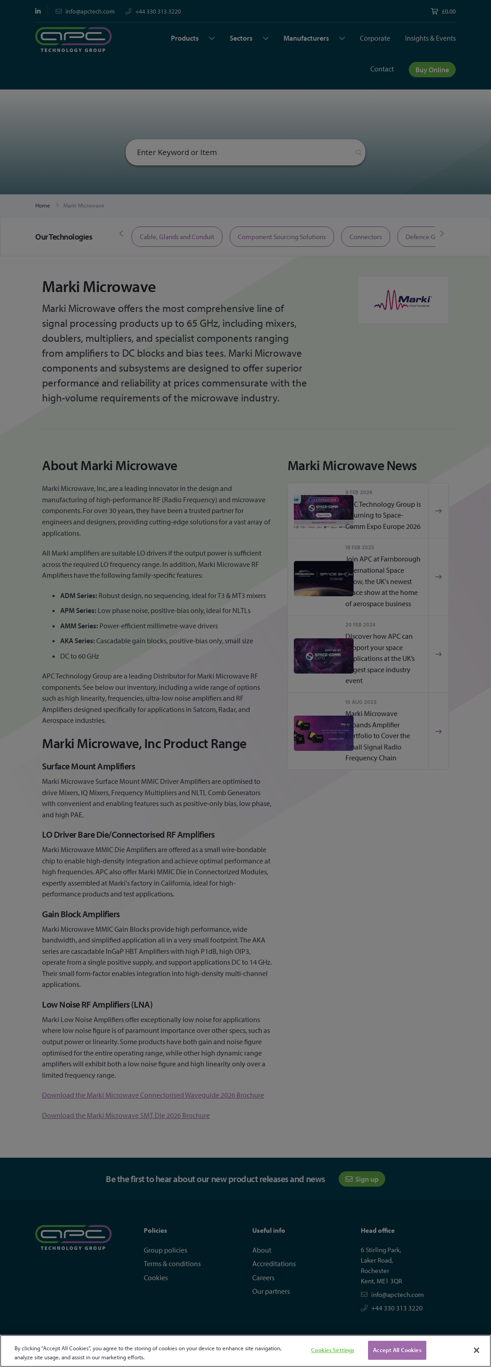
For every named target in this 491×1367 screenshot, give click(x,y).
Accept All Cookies (397, 1349)
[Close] (476, 1350)
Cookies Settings (332, 1349)
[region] (245, 1351)
